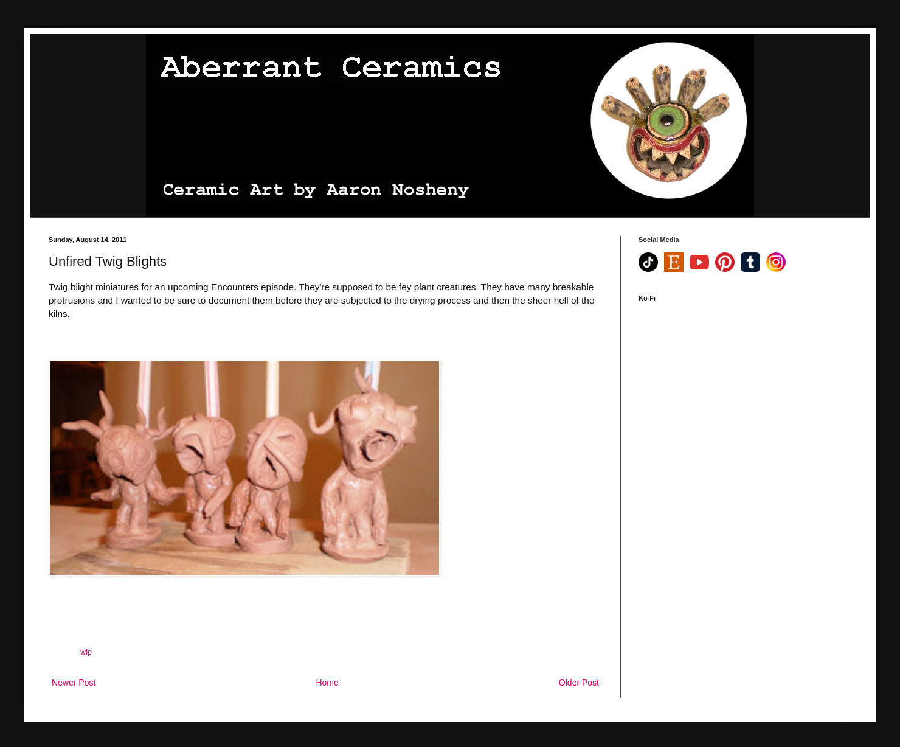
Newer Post (73, 682)
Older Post (579, 682)
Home (327, 682)
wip (86, 652)
